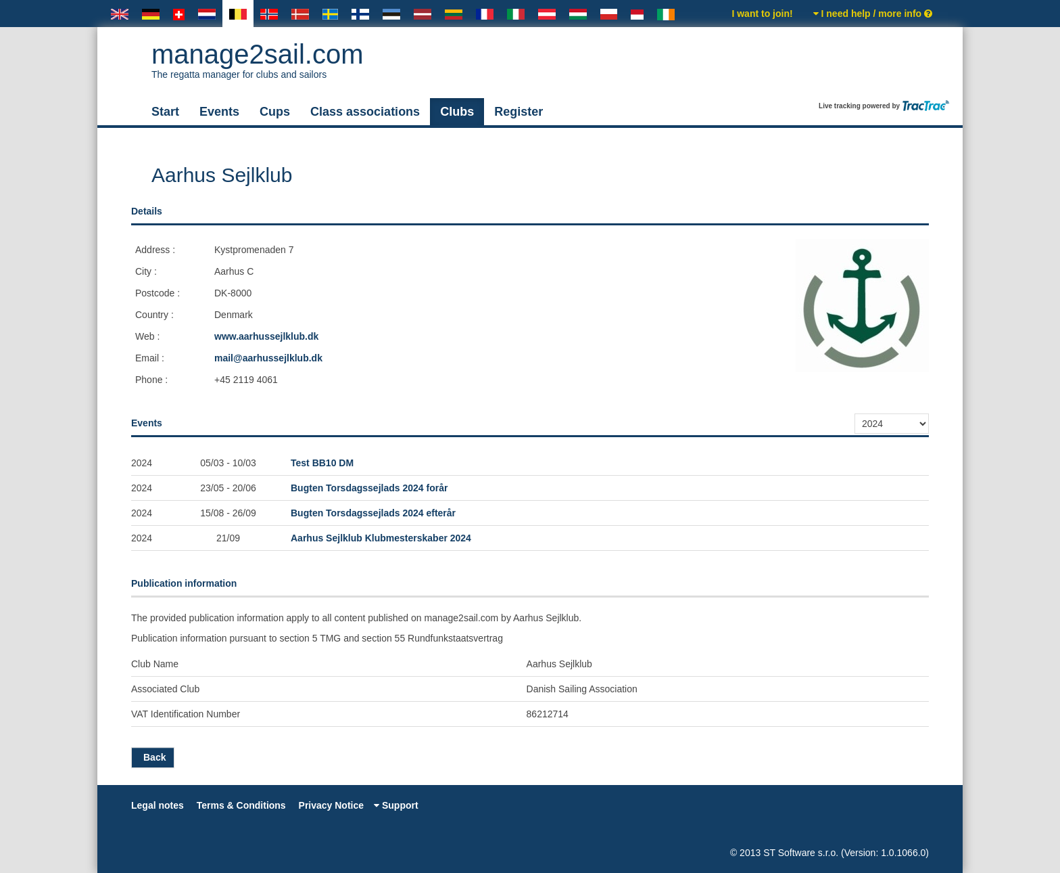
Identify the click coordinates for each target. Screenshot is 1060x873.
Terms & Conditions (241, 805)
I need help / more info (872, 13)
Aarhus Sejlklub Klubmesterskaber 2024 (381, 538)
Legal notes (157, 805)
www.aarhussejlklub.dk (266, 336)
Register (518, 111)
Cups (275, 111)
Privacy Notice (331, 805)
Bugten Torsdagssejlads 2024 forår (369, 488)
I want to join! (761, 13)
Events (219, 111)
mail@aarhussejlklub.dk (268, 358)
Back (153, 757)
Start (165, 111)
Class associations (365, 111)
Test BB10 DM (322, 462)
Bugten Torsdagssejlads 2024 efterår (373, 513)
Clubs (457, 111)
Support (396, 805)
